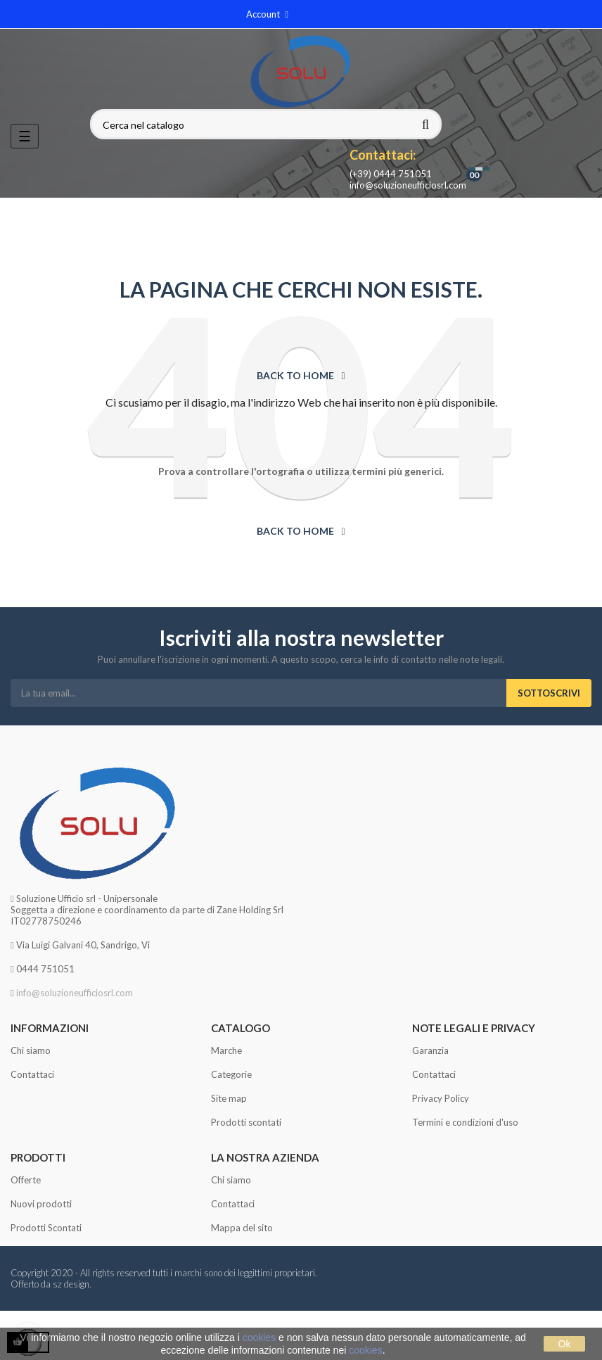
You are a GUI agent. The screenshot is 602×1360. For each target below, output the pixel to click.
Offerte (26, 1180)
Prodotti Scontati (46, 1227)
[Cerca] (266, 125)
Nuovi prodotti (41, 1203)
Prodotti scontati (246, 1122)
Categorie (231, 1074)
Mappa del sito (242, 1227)
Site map (229, 1098)
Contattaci (32, 1074)
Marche (226, 1050)
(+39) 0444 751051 (391, 173)
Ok (564, 1343)
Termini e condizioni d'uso (465, 1122)
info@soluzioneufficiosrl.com (408, 185)
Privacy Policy (440, 1098)
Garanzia (430, 1050)
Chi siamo (31, 1050)
